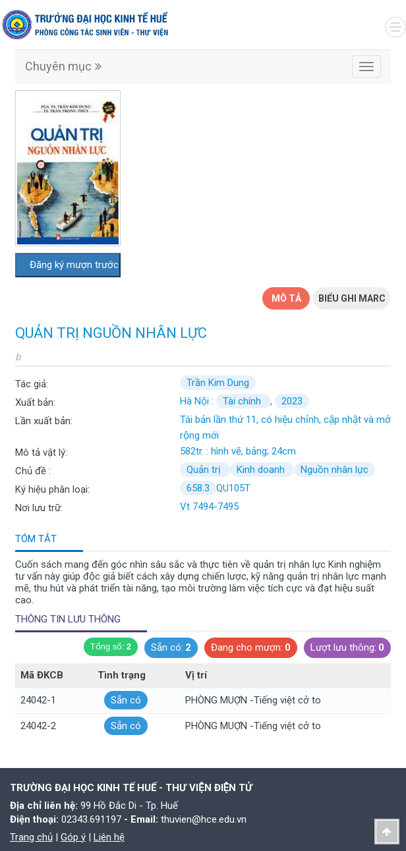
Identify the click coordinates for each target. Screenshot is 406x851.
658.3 (198, 488)
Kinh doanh (262, 470)
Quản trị (205, 470)
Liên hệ (109, 837)
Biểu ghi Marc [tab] (352, 298)
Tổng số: (110, 647)
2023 (292, 401)
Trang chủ (31, 837)
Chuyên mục (63, 66)
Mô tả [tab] (286, 298)
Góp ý (73, 837)
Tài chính (243, 401)
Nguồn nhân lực (334, 470)
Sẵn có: (171, 648)
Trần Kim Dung (218, 383)
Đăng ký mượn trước (74, 265)
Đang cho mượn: (251, 648)
